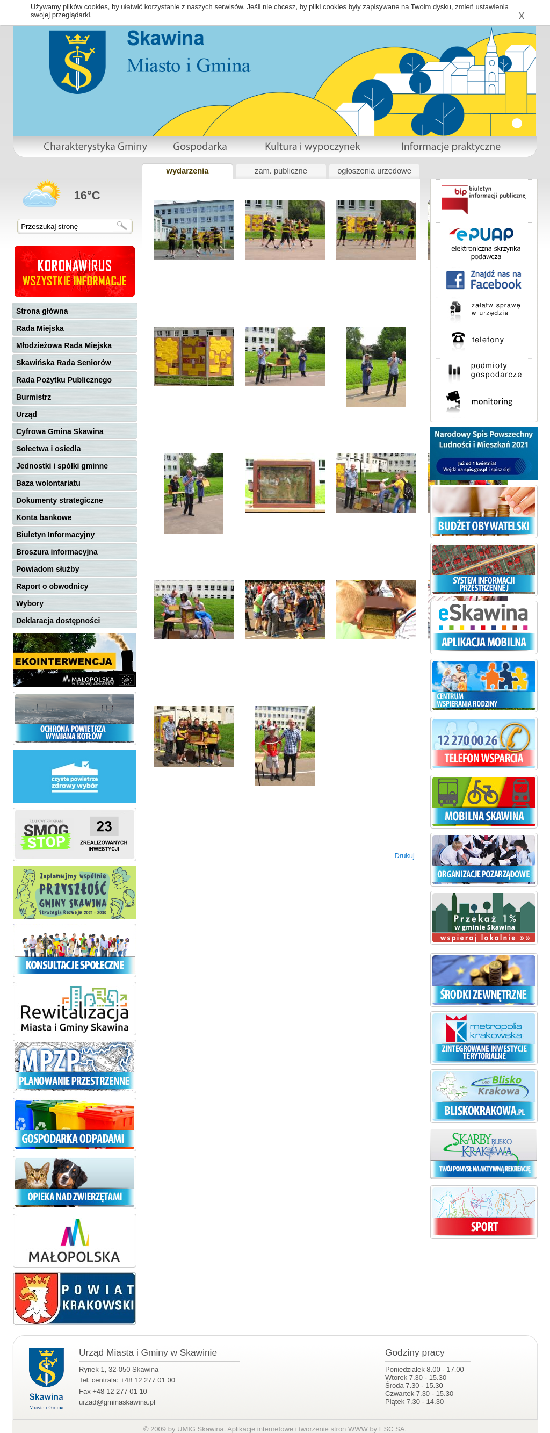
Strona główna (42, 311)
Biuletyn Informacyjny (55, 534)
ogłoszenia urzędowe (374, 171)
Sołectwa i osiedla (48, 448)
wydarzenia (187, 171)
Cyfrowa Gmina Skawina (60, 431)
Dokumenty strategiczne (59, 500)
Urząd (26, 414)
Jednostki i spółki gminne (62, 466)
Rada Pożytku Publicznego (64, 380)
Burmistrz (33, 397)
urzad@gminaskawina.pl (117, 1402)
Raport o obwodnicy (52, 586)
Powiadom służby (47, 569)
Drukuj (404, 856)
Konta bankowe (43, 517)
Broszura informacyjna (57, 552)
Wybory (30, 603)
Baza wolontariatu (48, 483)
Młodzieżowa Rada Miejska (64, 345)
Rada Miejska (40, 328)
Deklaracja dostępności (58, 620)
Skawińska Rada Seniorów (63, 362)
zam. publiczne (281, 171)
